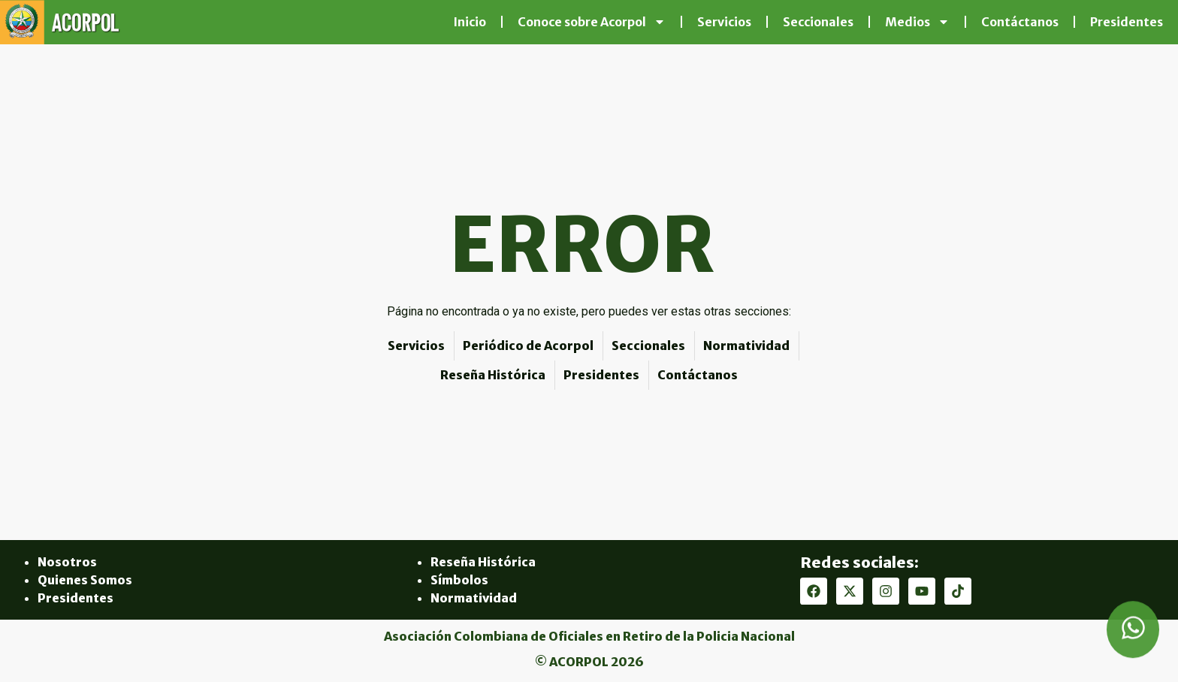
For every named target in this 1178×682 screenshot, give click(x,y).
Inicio (469, 21)
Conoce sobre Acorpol (592, 21)
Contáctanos (1020, 21)
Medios (917, 21)
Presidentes (1126, 21)
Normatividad (473, 597)
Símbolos (459, 579)
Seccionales (818, 21)
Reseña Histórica (483, 561)
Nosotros (67, 561)
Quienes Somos (85, 579)
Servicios (724, 21)
